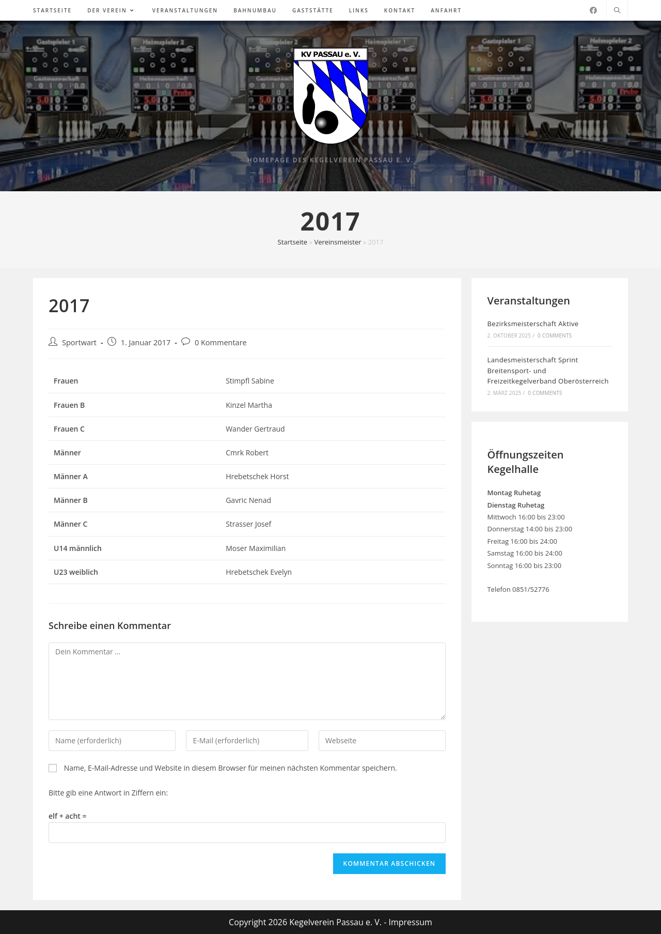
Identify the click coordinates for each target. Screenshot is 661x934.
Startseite (293, 242)
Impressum (410, 922)
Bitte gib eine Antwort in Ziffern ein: (108, 793)
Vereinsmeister (337, 242)
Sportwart (79, 342)
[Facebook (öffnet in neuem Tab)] (593, 10)
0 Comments (555, 335)
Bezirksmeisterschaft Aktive (532, 323)
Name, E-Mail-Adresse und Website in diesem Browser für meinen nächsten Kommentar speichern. (230, 768)
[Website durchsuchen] (617, 11)
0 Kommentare (221, 342)
